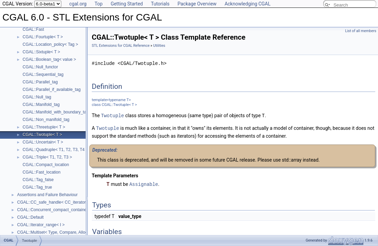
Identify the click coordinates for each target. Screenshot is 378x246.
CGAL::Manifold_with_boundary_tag (56, 112)
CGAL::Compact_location (46, 164)
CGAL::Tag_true (37, 187)
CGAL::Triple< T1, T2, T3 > (47, 157)
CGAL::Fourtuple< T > (43, 37)
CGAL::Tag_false (38, 179)
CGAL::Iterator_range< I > (41, 224)
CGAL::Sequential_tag (43, 74)
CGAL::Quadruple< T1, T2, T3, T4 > (55, 149)
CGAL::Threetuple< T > (44, 127)
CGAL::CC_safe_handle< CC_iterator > (53, 202)
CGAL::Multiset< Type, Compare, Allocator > (57, 232)
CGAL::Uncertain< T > (43, 142)
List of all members (360, 31)
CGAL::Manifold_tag (41, 104)
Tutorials (160, 3)
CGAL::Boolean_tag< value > (49, 59)
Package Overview (196, 3)
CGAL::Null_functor (40, 67)
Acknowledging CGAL (247, 3)
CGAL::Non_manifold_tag (46, 119)
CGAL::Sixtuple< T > (41, 52)
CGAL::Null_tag (37, 97)
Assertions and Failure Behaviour (47, 194)
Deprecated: (104, 149)
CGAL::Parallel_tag (40, 82)
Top (98, 3)
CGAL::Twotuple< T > (42, 134)
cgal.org (77, 3)
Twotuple (112, 115)
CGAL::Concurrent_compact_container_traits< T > (63, 209)
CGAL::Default (30, 217)
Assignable (143, 183)
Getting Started (127, 3)
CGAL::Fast (33, 29)
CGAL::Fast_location (42, 172)
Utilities (159, 45)
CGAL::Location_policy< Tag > (50, 44)
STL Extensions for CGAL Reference (121, 45)
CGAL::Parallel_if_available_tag (51, 89)
